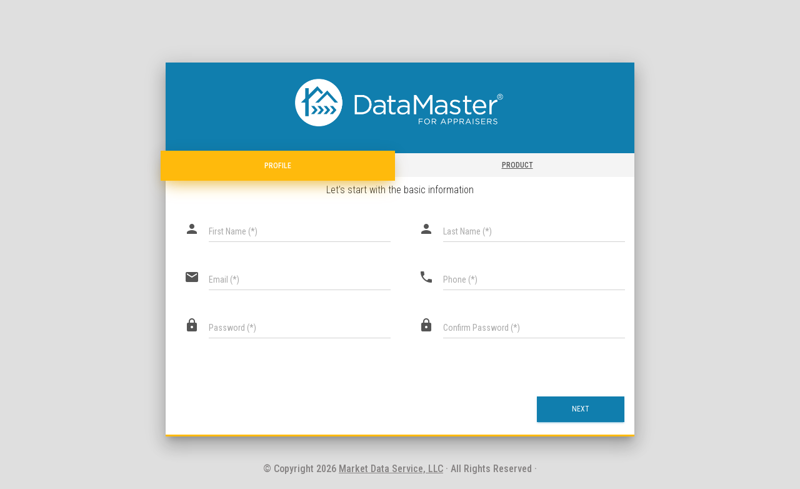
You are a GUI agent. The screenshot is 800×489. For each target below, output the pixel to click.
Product (517, 165)
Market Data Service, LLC (391, 469)
